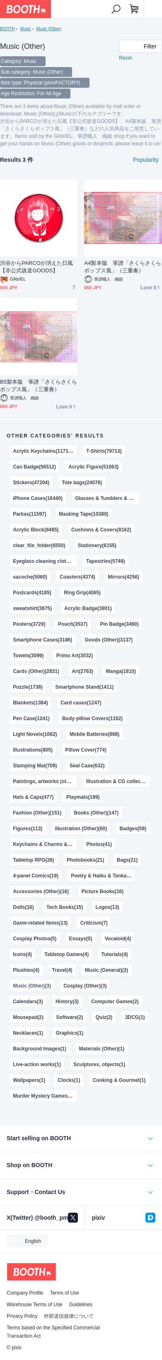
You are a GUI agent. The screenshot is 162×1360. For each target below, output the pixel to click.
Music (25, 28)
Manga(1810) (121, 671)
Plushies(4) (26, 970)
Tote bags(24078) (82, 482)
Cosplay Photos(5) (34, 939)
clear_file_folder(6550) (39, 545)
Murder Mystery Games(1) (43, 1096)
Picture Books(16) (103, 891)
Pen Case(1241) (31, 718)
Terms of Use (64, 1292)
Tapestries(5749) (105, 561)
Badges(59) (133, 828)
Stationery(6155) (97, 545)
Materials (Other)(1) (102, 1049)
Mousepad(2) (28, 1017)
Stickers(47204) (31, 482)
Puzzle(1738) (28, 687)
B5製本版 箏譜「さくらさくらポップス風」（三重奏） (38, 385)
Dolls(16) (23, 907)
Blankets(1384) (30, 703)
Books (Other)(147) (96, 813)
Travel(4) (62, 970)
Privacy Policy (22, 1316)
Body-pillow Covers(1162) (92, 718)
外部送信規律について (69, 1316)
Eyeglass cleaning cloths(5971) (45, 561)
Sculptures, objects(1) (99, 1064)
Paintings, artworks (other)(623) (45, 781)
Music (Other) (48, 28)
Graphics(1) (70, 1033)
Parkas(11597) (29, 514)
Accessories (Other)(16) (41, 891)
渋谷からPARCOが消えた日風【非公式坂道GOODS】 (36, 267)
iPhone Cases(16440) (38, 498)
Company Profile (25, 1292)
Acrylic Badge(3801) (87, 608)
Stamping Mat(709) (35, 766)
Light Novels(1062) (35, 734)
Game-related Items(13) (40, 923)
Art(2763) (82, 671)
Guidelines (80, 1304)
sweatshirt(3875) (32, 608)
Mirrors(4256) (123, 577)
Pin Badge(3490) (119, 624)
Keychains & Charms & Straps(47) (45, 844)
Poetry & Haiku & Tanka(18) (103, 876)
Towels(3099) (28, 655)
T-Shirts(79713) (104, 451)
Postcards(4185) (32, 593)
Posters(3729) (29, 624)
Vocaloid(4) (118, 939)
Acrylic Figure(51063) (93, 467)
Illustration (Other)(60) (81, 828)
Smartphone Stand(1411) (84, 687)
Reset (125, 58)
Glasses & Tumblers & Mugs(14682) (107, 498)
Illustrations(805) (33, 750)
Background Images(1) (39, 1049)
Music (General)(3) (106, 970)
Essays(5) (80, 939)
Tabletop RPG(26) (33, 860)
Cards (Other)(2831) (36, 671)
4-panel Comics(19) (35, 876)
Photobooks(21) (85, 860)
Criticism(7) (94, 923)
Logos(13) (107, 907)
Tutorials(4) (115, 954)
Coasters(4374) (77, 577)
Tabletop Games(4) (66, 954)
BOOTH (7, 28)
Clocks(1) (69, 1080)
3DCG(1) (135, 1017)
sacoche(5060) (30, 577)
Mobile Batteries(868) (94, 734)
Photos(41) (99, 844)
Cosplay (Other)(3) (84, 986)
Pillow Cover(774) (85, 750)
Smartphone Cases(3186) (42, 640)
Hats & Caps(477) (33, 797)
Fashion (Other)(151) (37, 813)
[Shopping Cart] (134, 9)
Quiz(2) (104, 1017)
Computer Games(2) (114, 1001)
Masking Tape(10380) (84, 514)
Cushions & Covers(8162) (101, 530)
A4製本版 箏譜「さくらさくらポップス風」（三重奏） (122, 267)
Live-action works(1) (37, 1064)
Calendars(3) (28, 1001)
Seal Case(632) (87, 766)
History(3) (67, 1001)
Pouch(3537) (72, 624)
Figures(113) (27, 828)
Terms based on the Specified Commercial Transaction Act (53, 1331)
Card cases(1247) (80, 703)
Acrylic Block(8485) (35, 530)
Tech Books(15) (64, 907)
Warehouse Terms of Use (34, 1304)
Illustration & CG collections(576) (118, 781)
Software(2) (69, 1017)
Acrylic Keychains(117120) (44, 451)
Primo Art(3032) (74, 655)
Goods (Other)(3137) (109, 640)
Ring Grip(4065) (82, 593)
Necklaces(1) (28, 1033)
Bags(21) (127, 860)
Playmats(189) (83, 797)
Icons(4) (22, 954)
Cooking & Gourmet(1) (119, 1080)
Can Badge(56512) (34, 467)
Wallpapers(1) (29, 1080)
